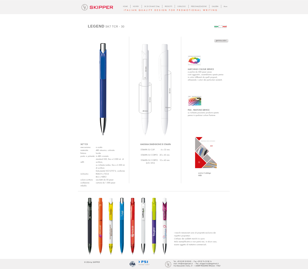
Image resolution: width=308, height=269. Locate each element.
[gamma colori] (221, 40)
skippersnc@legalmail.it (209, 264)
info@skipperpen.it (185, 264)
